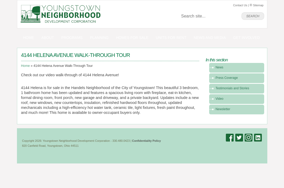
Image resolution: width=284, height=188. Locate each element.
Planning (99, 38)
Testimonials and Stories (232, 88)
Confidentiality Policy (146, 140)
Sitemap (256, 5)
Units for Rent (171, 38)
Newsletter (223, 109)
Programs (72, 38)
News (219, 67)
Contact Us (240, 5)
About (47, 38)
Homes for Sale (132, 38)
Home (28, 38)
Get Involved (246, 38)
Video (219, 99)
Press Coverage (227, 78)
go (252, 16)
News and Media (210, 38)
